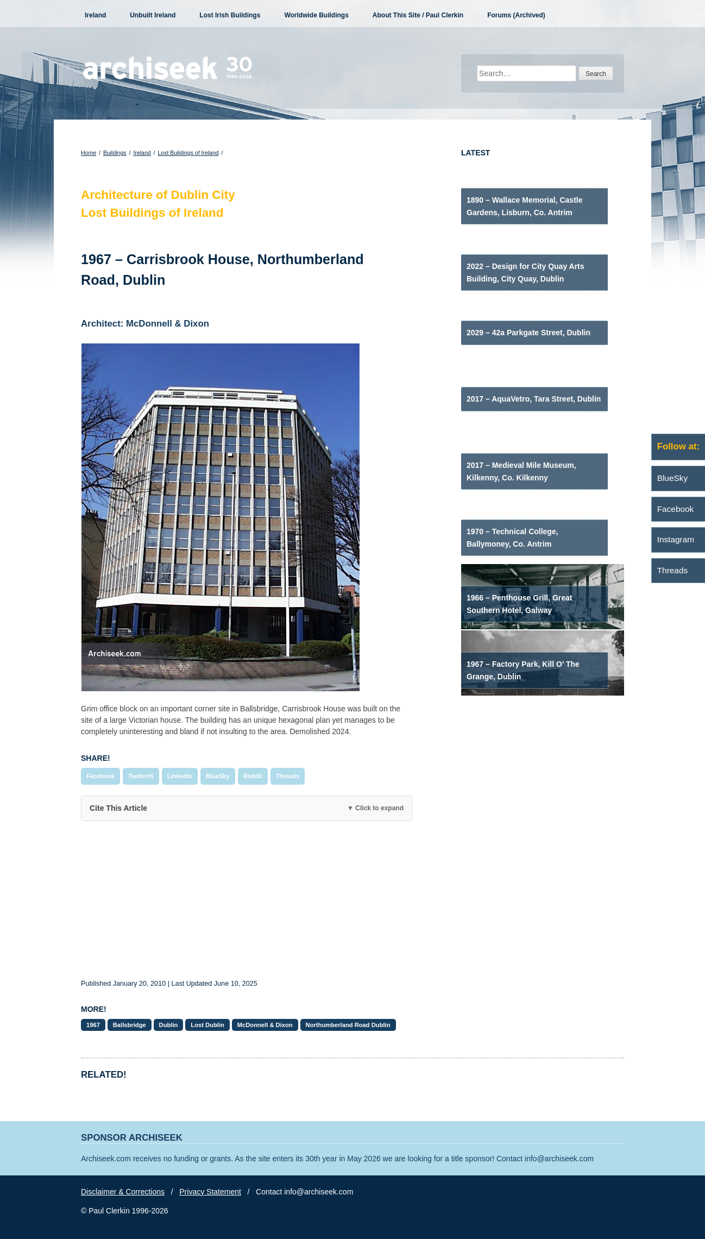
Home (88, 152)
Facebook (100, 776)
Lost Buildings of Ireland (188, 152)
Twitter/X (140, 776)
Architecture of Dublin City (158, 195)
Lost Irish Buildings (229, 15)
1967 (93, 1025)
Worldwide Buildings (316, 15)
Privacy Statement (210, 1191)
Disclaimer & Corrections (123, 1191)
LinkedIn (179, 776)
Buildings (115, 152)
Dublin (168, 1025)
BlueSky (218, 776)
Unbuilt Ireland (152, 15)
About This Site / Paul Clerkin (418, 15)
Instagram (675, 539)
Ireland (95, 15)
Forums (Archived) (516, 15)
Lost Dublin (207, 1025)
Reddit (252, 776)
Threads (288, 776)
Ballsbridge (129, 1025)
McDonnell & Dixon (265, 1025)
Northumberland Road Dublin (348, 1025)
